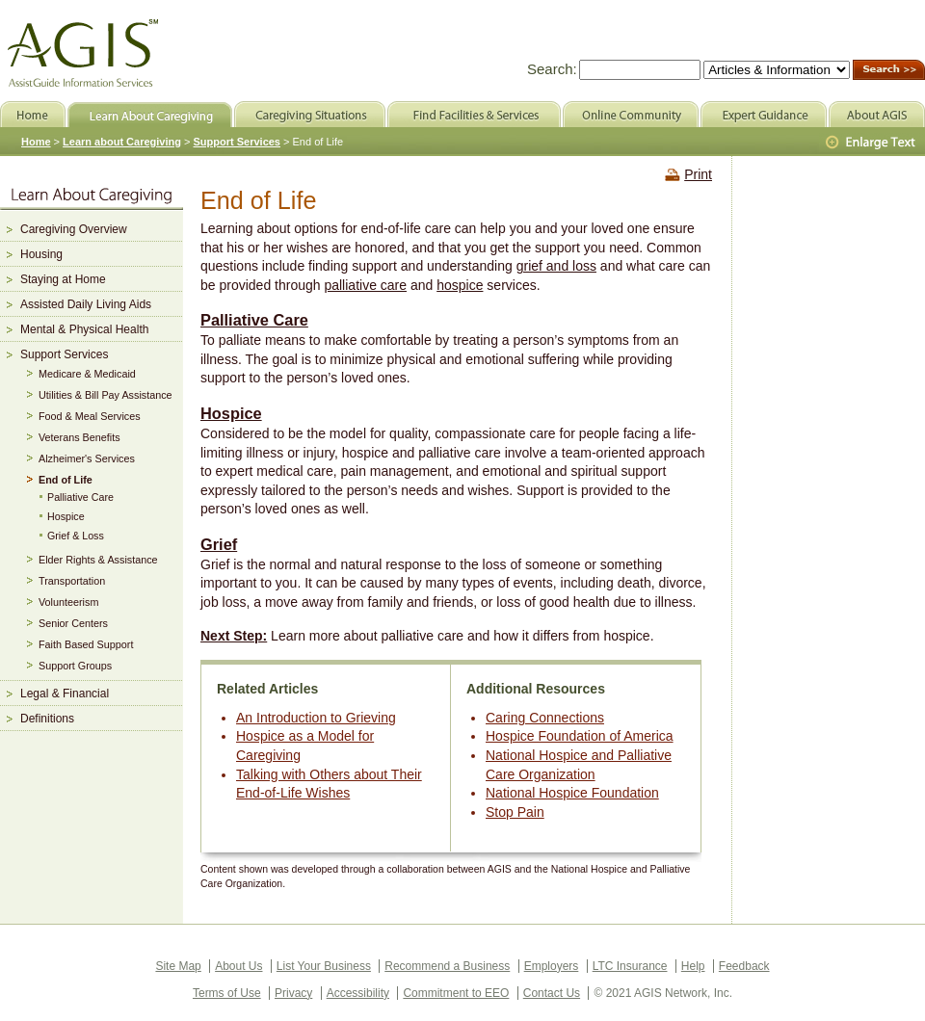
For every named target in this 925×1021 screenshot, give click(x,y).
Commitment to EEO (456, 993)
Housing (41, 254)
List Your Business (324, 966)
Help (693, 966)
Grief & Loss (75, 535)
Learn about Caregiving (122, 141)
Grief (218, 544)
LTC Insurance (630, 966)
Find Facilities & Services (474, 114)
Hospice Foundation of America (580, 736)
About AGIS (877, 114)
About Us (238, 966)
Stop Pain (515, 812)
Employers (551, 966)
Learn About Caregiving (149, 114)
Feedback (744, 966)
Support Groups (75, 665)
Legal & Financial (64, 693)
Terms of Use (227, 993)
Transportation (72, 581)
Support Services (64, 354)
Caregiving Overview (73, 229)
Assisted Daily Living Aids (85, 304)
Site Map (177, 966)
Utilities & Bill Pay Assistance (105, 395)
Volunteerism (68, 602)
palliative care (365, 285)
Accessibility (358, 993)
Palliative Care (254, 319)
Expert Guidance (763, 114)
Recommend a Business (447, 966)
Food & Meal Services (90, 416)
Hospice (231, 413)
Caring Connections (545, 717)
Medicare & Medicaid (87, 374)
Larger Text (872, 142)
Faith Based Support (86, 644)
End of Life (65, 479)
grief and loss (556, 266)
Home (36, 141)
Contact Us (551, 993)
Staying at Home (63, 279)
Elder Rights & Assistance (98, 559)
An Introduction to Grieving (316, 717)
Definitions (47, 718)
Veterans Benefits (79, 437)
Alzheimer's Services (87, 458)
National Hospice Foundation (572, 792)
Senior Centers (73, 623)
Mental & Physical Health (84, 329)
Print (698, 174)
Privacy (293, 993)
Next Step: (233, 635)
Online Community (631, 114)
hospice (459, 285)
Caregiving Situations (309, 114)
